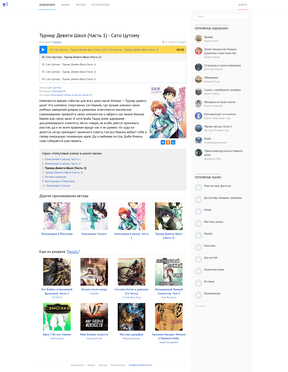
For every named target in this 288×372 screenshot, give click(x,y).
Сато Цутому (54, 87)
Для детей (210, 257)
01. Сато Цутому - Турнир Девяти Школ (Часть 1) (71, 57)
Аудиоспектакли (214, 269)
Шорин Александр (214, 118)
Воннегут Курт (212, 81)
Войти (243, 4)
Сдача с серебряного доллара (222, 90)
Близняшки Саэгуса (58, 185)
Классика (209, 245)
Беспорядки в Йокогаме (60, 181)
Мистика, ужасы (213, 221)
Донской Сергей (213, 69)
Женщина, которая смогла (219, 102)
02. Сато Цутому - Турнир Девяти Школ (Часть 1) (69, 64)
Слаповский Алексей (215, 142)
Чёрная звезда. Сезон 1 (218, 126)
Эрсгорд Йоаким (213, 130)
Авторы (80, 4)
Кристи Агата (211, 40)
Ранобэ (57, 42)
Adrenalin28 (59, 91)
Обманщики (211, 77)
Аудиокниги (47, 4)
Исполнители (100, 4)
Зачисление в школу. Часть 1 (63, 159)
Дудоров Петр (212, 158)
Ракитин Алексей (213, 105)
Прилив (208, 37)
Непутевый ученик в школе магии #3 (71, 95)
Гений (207, 138)
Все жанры (200, 306)
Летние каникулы (55, 177)
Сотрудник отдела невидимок (222, 65)
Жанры (65, 4)
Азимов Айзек (211, 57)
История (209, 281)
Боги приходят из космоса (220, 114)
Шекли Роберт (212, 93)
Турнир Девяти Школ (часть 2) (64, 172)
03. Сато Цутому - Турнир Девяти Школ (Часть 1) (69, 71)
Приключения (212, 293)
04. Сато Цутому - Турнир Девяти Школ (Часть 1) (69, 79)
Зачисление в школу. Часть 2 (63, 163)
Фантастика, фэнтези (217, 186)
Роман (207, 209)
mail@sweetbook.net (140, 365)
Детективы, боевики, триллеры (223, 198)
